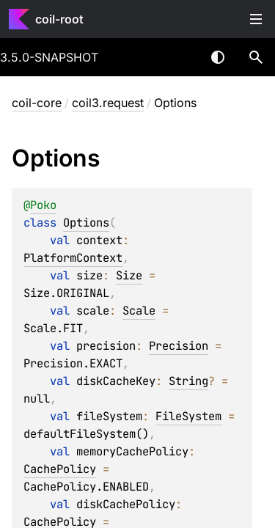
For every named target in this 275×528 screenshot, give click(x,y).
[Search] (256, 57)
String (188, 381)
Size (129, 275)
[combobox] (180, 57)
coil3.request (108, 102)
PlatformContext (72, 257)
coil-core (37, 102)
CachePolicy (59, 469)
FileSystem (188, 416)
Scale (138, 310)
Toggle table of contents (256, 19)
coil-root (59, 19)
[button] (256, 57)
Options (86, 222)
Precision (178, 345)
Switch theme (218, 57)
